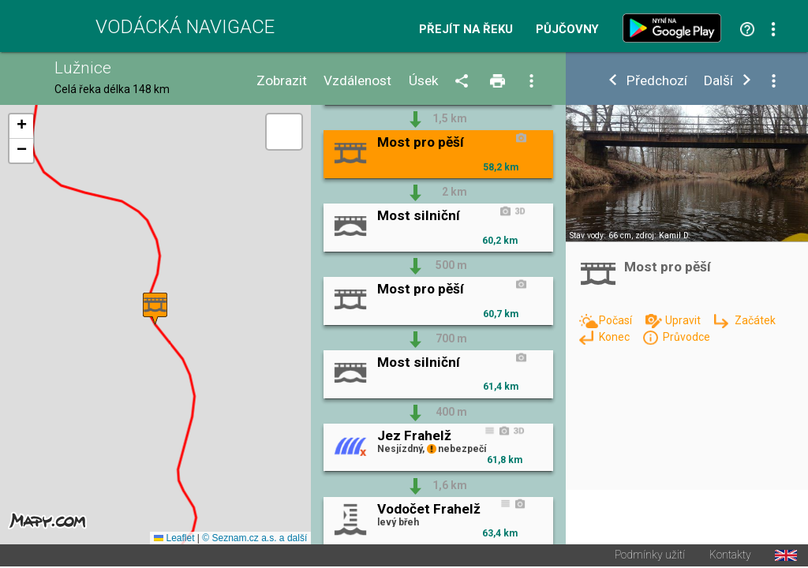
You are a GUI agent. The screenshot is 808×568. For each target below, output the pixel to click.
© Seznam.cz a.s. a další (254, 539)
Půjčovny (567, 30)
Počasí (616, 320)
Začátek (755, 320)
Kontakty (730, 556)
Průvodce (686, 337)
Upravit (684, 320)
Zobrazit (281, 81)
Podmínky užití (650, 556)
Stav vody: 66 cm (600, 235)
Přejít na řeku (466, 30)
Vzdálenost (357, 81)
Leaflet (174, 539)
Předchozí (657, 81)
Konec (615, 337)
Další (718, 81)
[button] (155, 309)
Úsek (424, 81)
